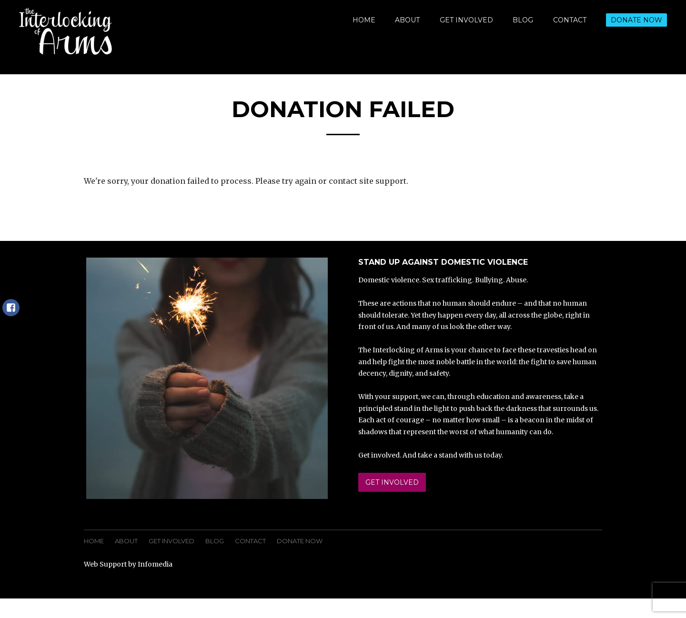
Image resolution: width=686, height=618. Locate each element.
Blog (523, 20)
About (407, 20)
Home (364, 20)
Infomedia (155, 564)
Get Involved (466, 20)
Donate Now (636, 20)
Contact (569, 20)
